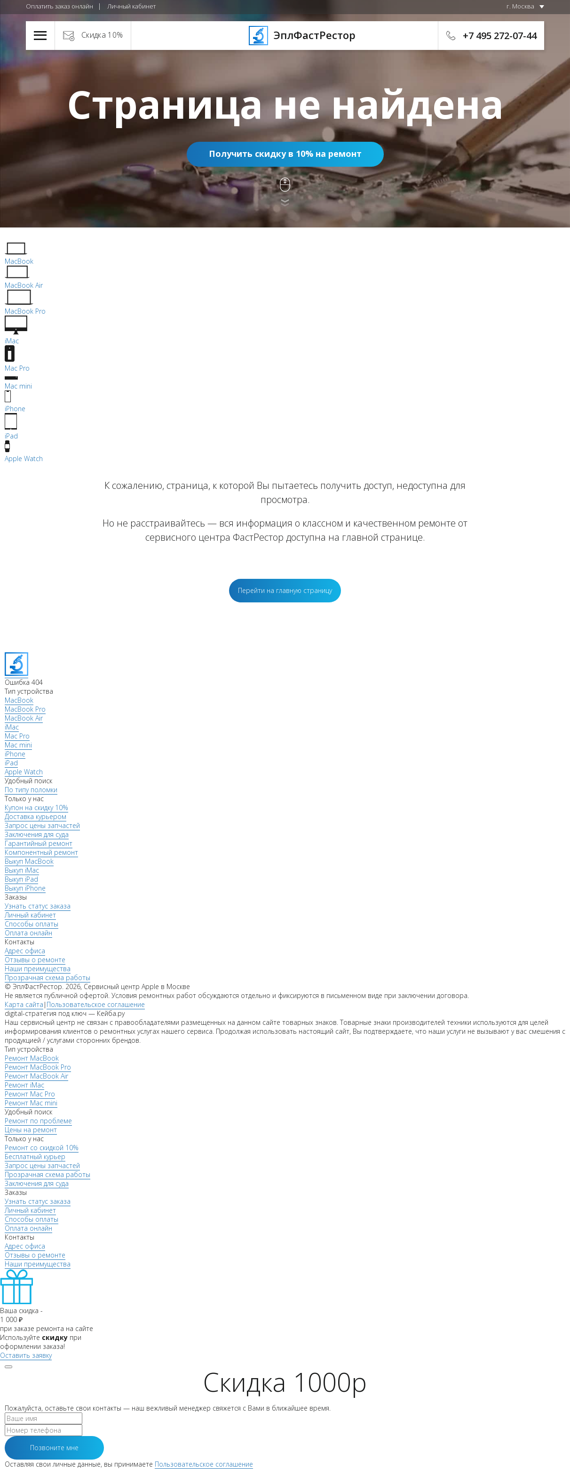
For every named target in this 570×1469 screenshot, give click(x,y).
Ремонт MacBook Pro (38, 1067)
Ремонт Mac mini (31, 1102)
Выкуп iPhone (25, 888)
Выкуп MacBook (29, 861)
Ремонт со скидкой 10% (42, 1147)
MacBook (19, 700)
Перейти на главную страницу (285, 590)
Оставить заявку (26, 1355)
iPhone (15, 753)
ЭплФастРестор (285, 35)
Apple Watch (24, 771)
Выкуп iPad (21, 879)
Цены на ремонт (31, 1129)
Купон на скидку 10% (36, 807)
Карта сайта (24, 1004)
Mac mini (18, 744)
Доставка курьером (35, 816)
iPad (11, 762)
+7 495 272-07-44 (500, 35)
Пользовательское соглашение (96, 1004)
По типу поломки (31, 789)
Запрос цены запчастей (42, 825)
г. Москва (520, 6)
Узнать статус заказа (38, 905)
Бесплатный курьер (35, 1156)
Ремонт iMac (24, 1084)
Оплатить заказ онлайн (59, 6)
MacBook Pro (25, 709)
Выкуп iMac (22, 870)
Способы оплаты (31, 923)
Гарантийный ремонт (38, 843)
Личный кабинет (131, 6)
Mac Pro (17, 735)
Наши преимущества (38, 968)
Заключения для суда (37, 834)
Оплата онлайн (28, 932)
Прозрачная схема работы (47, 977)
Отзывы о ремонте (35, 959)
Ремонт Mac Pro (30, 1093)
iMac (12, 726)
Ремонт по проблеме (38, 1120)
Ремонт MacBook (32, 1058)
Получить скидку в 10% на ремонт (285, 153)
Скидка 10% (102, 35)
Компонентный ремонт (41, 852)
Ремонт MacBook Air (36, 1075)
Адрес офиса (25, 950)
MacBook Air (24, 718)
